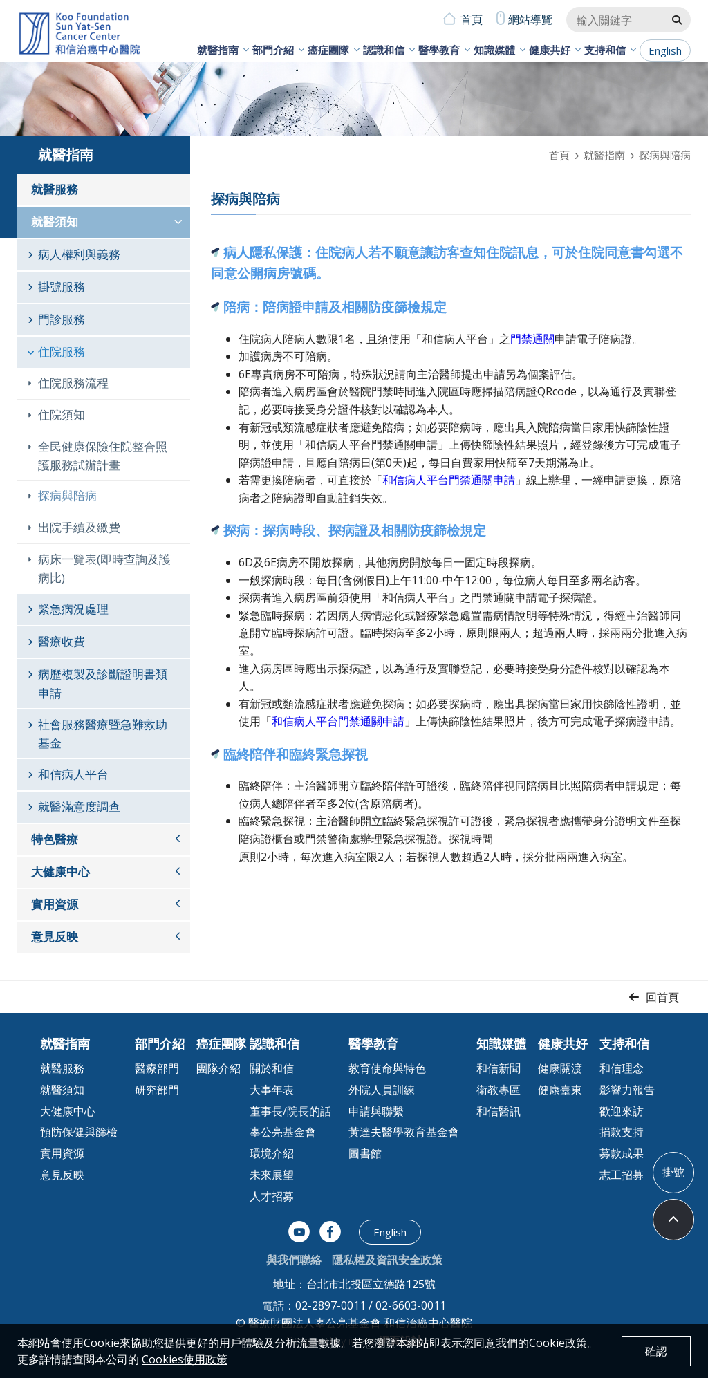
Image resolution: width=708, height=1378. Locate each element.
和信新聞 (498, 1068)
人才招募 (272, 1196)
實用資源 (54, 904)
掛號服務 (61, 287)
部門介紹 (273, 50)
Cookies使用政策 (184, 1359)
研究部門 (157, 1089)
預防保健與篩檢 (79, 1131)
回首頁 (662, 997)
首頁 (471, 19)
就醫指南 (218, 50)
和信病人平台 (73, 774)
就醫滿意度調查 (79, 806)
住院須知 (61, 414)
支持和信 (605, 50)
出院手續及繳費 (79, 527)
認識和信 (383, 50)
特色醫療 (54, 839)
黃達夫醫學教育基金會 (403, 1131)
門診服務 (61, 319)
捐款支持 (621, 1131)
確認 (656, 1351)
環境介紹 (272, 1153)
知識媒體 (494, 50)
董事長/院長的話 (290, 1111)
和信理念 (621, 1068)
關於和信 (272, 1068)
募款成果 (621, 1153)
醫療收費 (61, 641)
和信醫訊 (498, 1111)
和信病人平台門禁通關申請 (448, 479)
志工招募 (621, 1174)
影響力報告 (627, 1089)
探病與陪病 (67, 495)
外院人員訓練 (381, 1089)
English (665, 50)
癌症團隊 (328, 50)
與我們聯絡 (294, 1259)
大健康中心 (60, 871)
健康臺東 (560, 1089)
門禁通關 (532, 338)
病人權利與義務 (79, 254)
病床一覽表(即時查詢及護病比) (104, 568)
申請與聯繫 (376, 1111)
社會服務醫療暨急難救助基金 (102, 733)
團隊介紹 (218, 1068)
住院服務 (61, 352)
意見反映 (54, 936)
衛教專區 (498, 1089)
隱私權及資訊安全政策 (387, 1259)
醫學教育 (439, 50)
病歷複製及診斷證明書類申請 (102, 683)
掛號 (673, 1172)
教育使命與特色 (387, 1068)
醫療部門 (157, 1068)
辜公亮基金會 (283, 1131)
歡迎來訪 (621, 1111)
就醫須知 (54, 222)
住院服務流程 (73, 383)
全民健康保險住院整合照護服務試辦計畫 (102, 455)
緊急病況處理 (73, 609)
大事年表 (272, 1089)
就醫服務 (54, 189)
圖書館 (365, 1153)
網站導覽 (530, 19)
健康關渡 (560, 1068)
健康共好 (549, 50)
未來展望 (272, 1174)
